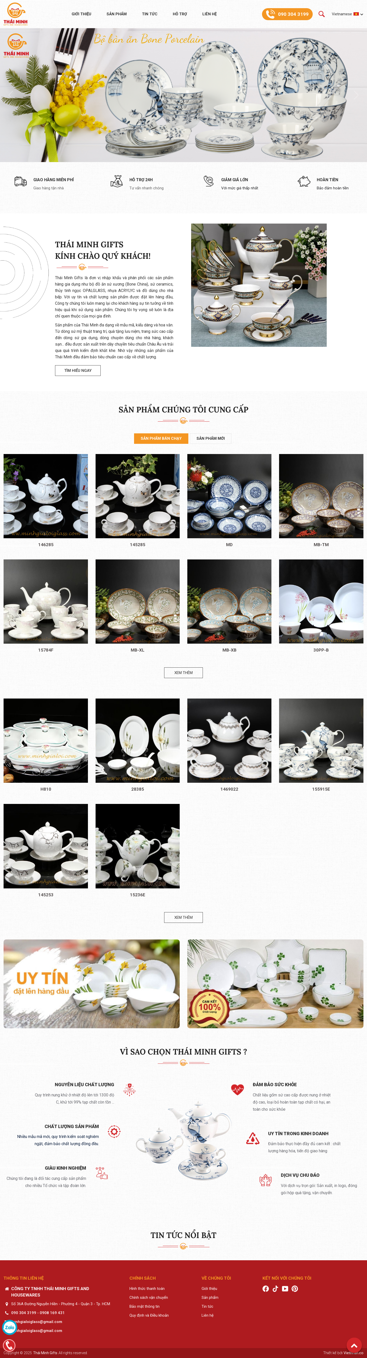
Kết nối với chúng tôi (287, 1278)
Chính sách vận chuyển (148, 1297)
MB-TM (321, 544)
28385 (137, 789)
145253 (46, 894)
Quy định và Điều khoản (149, 1315)
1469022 (229, 789)
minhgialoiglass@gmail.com (36, 1321)
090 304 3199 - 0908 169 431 (38, 1313)
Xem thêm (183, 672)
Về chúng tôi (216, 1278)
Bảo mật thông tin (144, 1306)
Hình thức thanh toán (147, 1288)
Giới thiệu (81, 14)
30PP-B (321, 650)
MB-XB (229, 650)
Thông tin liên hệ (24, 1278)
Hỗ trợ (180, 14)
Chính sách (142, 1278)
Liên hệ (209, 14)
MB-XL (138, 650)
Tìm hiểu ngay (77, 370)
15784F (46, 650)
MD (229, 544)
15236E (137, 894)
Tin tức (150, 14)
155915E (321, 789)
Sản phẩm (117, 14)
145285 (137, 544)
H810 (46, 789)
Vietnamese (342, 14)
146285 (46, 544)
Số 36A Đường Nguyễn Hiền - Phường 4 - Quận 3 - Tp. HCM (60, 1304)
